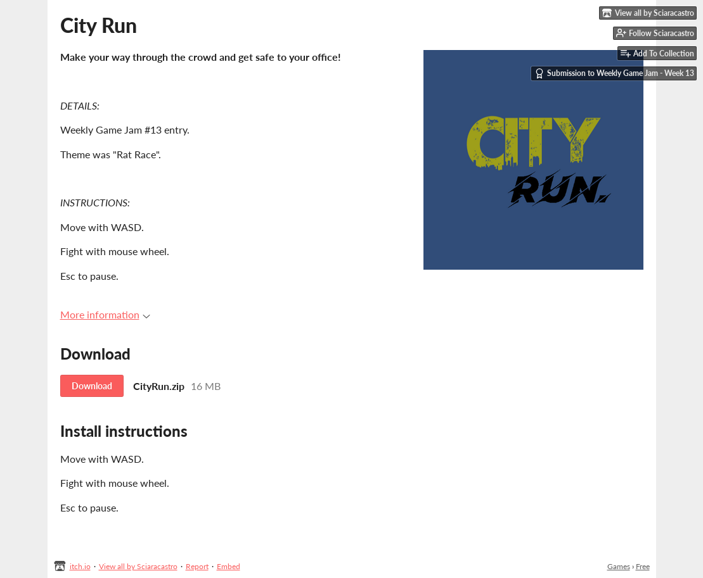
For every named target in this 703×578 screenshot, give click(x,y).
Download (92, 385)
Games (618, 566)
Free (643, 566)
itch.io (80, 566)
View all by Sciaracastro (138, 566)
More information (105, 314)
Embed (228, 566)
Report (197, 566)
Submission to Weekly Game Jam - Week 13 (614, 73)
